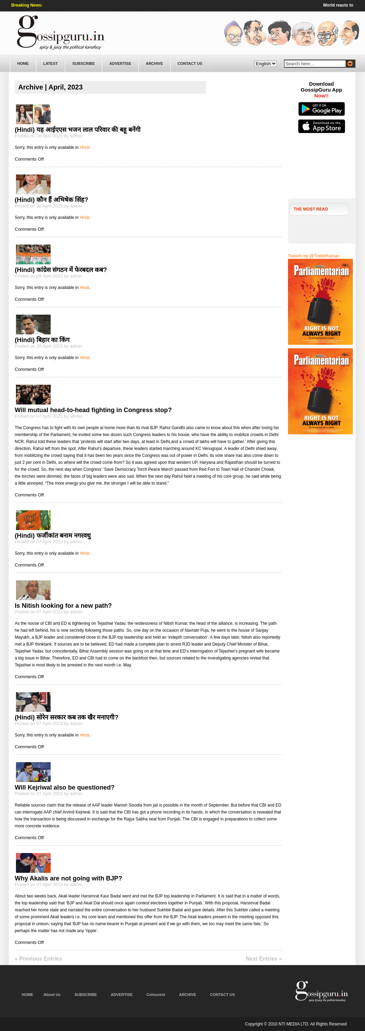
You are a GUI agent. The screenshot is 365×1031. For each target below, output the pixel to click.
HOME (23, 63)
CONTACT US (190, 63)
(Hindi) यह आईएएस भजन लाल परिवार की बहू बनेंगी (78, 129)
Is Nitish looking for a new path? (63, 605)
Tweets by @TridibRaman (314, 255)
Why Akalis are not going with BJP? (68, 878)
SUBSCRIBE (83, 63)
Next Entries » (264, 959)
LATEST (50, 63)
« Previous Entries (38, 959)
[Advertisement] (322, 172)
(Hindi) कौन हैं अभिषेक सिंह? (51, 199)
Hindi (84, 147)
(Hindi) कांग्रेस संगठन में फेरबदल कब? (61, 269)
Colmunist (155, 994)
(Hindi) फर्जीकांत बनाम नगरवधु (53, 535)
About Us (52, 994)
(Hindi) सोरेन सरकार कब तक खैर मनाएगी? (67, 717)
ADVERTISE (120, 63)
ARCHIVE (154, 63)
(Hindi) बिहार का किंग (42, 339)
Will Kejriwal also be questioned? (65, 787)
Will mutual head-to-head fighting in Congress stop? (93, 410)
